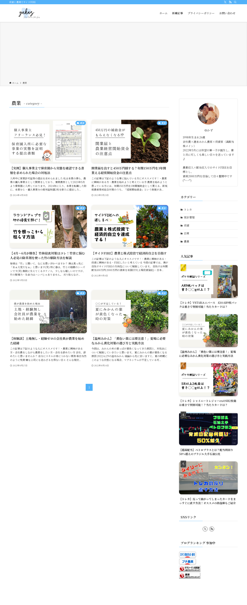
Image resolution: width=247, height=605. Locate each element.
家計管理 (189, 217)
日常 (186, 233)
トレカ (188, 209)
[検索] (235, 2)
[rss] (230, 2)
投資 (186, 225)
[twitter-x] (225, 2)
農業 (186, 241)
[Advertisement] (123, 52)
